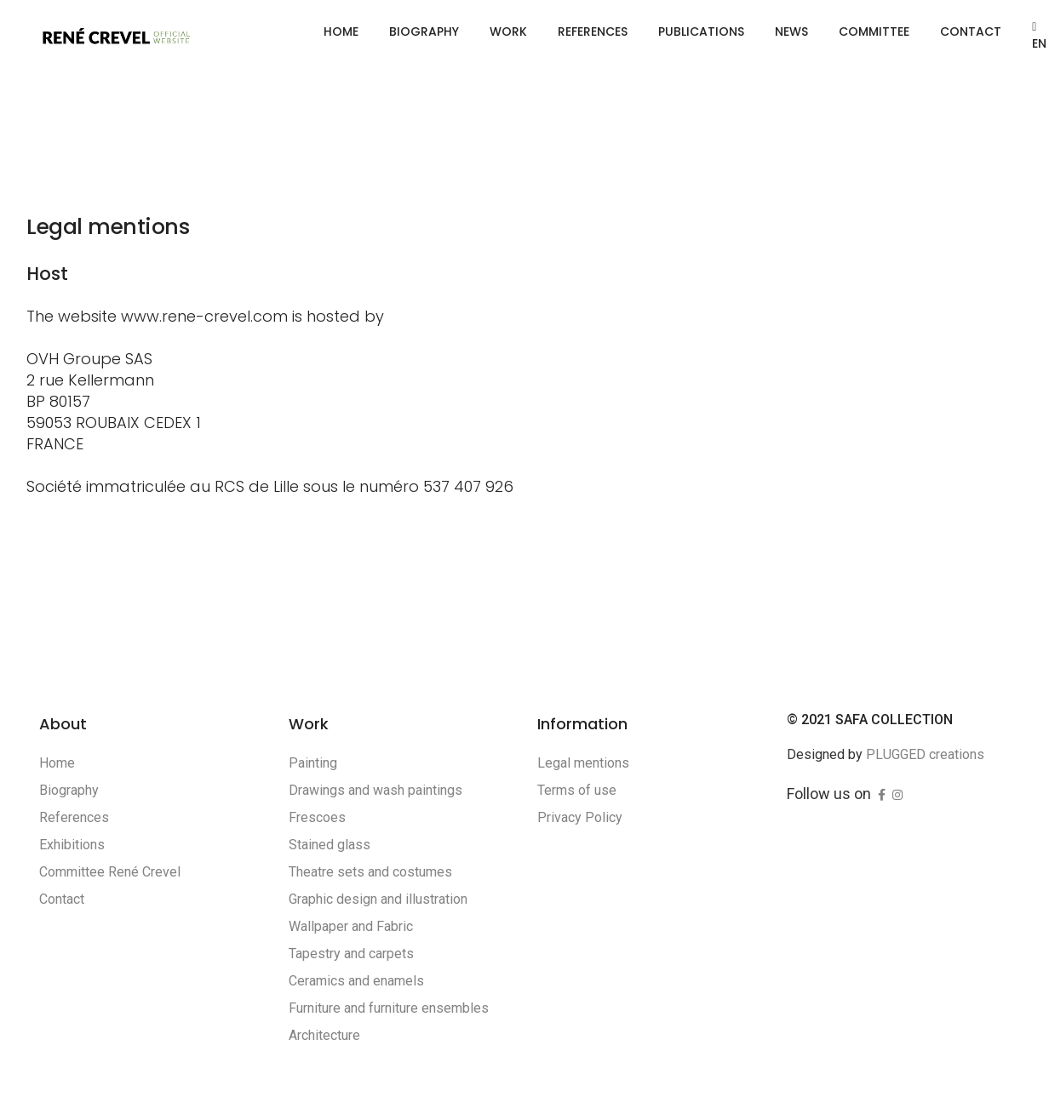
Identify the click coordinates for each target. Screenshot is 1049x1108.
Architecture (324, 1035)
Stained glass (329, 845)
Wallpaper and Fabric (351, 926)
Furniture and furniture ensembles (389, 1008)
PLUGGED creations (925, 754)
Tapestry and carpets (351, 953)
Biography (424, 31)
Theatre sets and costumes (370, 872)
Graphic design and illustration (378, 899)
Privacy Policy (579, 817)
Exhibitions (72, 845)
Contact (970, 31)
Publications (701, 31)
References (593, 31)
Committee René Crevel (110, 872)
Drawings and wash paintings (375, 790)
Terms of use (576, 790)
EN (1039, 36)
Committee (874, 31)
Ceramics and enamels (356, 981)
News (791, 31)
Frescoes (317, 817)
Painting (313, 763)
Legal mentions (583, 763)
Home (341, 31)
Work (508, 31)
